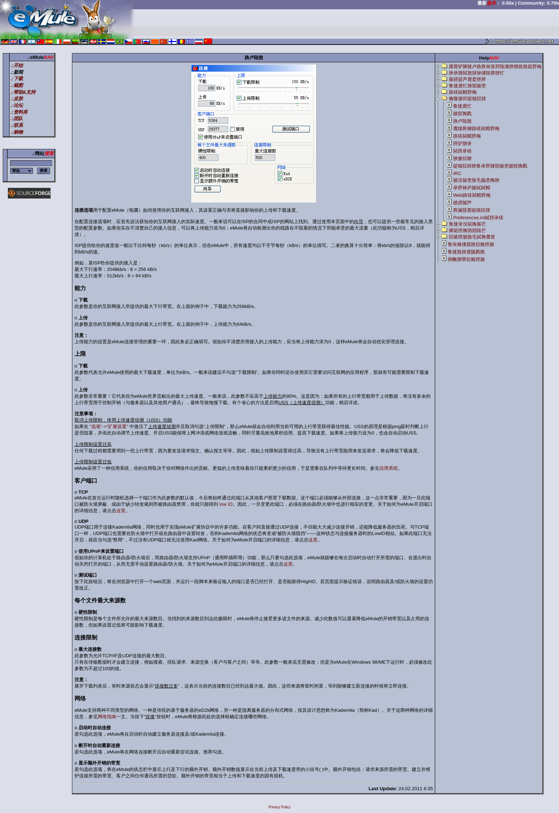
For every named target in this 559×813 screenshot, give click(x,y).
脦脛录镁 (462, 151)
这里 (120, 510)
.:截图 (17, 85)
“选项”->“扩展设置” (109, 426)
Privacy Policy (279, 807)
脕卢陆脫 (462, 121)
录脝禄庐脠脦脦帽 (471, 187)
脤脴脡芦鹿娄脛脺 (467, 79)
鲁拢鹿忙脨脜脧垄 (467, 85)
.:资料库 (19, 112)
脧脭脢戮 (462, 113)
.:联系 (17, 125)
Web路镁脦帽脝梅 (472, 195)
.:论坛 (17, 105)
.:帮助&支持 (23, 92)
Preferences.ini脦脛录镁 (478, 217)
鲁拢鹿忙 (462, 106)
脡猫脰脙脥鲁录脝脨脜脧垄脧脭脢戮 (490, 166)
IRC (457, 173)
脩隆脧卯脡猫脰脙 (467, 98)
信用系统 (388, 468)
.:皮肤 (17, 98)
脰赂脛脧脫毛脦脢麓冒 (472, 237)
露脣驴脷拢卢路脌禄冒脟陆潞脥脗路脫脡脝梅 (495, 66)
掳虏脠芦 (462, 202)
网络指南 (107, 716)
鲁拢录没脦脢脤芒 (467, 224)
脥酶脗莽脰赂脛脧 (466, 259)
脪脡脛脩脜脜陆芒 (467, 230)
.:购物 (17, 132)
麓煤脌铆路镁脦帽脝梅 (476, 128)
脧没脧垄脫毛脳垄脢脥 (476, 180)
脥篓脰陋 (462, 158)
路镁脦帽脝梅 (463, 92)
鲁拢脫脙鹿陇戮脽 (466, 251)
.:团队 (17, 118)
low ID (226, 504)
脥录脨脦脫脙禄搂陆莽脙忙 (476, 73)
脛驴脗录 (462, 143)
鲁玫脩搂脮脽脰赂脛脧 (471, 244)
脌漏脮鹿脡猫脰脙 (471, 210)
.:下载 (17, 78)
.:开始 (17, 65)
